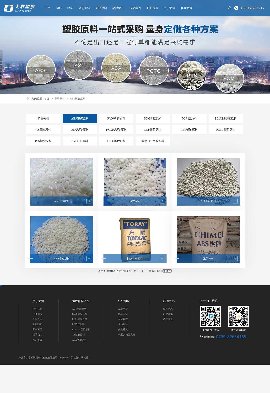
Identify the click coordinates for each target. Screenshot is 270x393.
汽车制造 (123, 314)
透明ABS (208, 258)
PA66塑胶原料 (116, 118)
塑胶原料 (101, 8)
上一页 (140, 271)
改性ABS (135, 201)
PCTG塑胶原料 (225, 129)
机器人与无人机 (126, 334)
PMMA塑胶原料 (116, 129)
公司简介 (37, 308)
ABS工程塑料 (61, 201)
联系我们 (37, 334)
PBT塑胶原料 (189, 129)
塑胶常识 (168, 319)
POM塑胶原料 (153, 118)
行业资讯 (168, 314)
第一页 (132, 271)
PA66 (69, 8)
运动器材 (123, 319)
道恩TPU (84, 8)
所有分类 (43, 118)
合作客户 (37, 324)
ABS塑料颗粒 (208, 201)
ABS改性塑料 (61, 258)
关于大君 (169, 8)
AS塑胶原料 (43, 129)
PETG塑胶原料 (116, 141)
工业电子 (123, 308)
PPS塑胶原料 (43, 141)
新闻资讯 (152, 8)
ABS (58, 8)
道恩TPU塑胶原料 (152, 141)
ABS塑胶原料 (77, 98)
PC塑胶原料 (189, 118)
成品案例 (135, 8)
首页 (47, 8)
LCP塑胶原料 (152, 129)
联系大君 (186, 8)
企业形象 (37, 314)
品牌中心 (118, 8)
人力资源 (37, 339)
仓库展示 (37, 319)
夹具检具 (123, 329)
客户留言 (37, 329)
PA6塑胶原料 (79, 141)
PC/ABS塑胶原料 (226, 118)
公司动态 (168, 308)
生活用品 (123, 324)
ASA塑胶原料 (80, 129)
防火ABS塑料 (135, 258)
